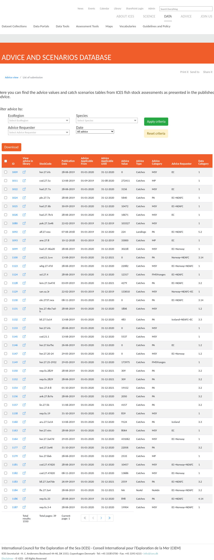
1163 (15, 430)
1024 (15, 197)
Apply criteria (156, 121)
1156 (15, 396)
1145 (15, 336)
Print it (184, 72)
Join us (206, 16)
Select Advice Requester (22, 132)
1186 (15, 498)
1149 (15, 362)
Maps (109, 26)
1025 (15, 206)
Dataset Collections (14, 26)
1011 (15, 180)
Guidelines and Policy (156, 26)
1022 (15, 189)
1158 (15, 413)
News (80, 8)
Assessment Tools (87, 26)
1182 (15, 473)
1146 (15, 345)
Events (91, 8)
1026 (15, 214)
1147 (15, 353)
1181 (15, 464)
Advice (186, 16)
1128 (15, 283)
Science (149, 16)
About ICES (125, 16)
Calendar (104, 8)
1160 (15, 421)
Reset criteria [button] (156, 133)
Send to (194, 72)
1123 (15, 266)
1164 (15, 439)
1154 (15, 387)
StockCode (45, 163)
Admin (151, 8)
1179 (15, 456)
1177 (15, 447)
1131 (15, 308)
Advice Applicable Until (107, 161)
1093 (15, 240)
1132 (15, 319)
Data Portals (41, 26)
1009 (15, 172)
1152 (15, 379)
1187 (15, 507)
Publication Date (68, 162)
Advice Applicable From (87, 161)
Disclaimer (7, 558)
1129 (15, 291)
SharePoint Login (135, 8)
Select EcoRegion (18, 120)
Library (117, 8)
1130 (15, 300)
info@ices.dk (151, 553)
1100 (15, 257)
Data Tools (62, 26)
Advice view (12, 77)
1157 (15, 404)
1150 (15, 370)
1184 (15, 490)
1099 (15, 248)
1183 (15, 481)
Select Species (85, 120)
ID (13, 163)
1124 (15, 274)
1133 (15, 328)
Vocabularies (127, 26)
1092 (15, 231)
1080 (15, 223)
